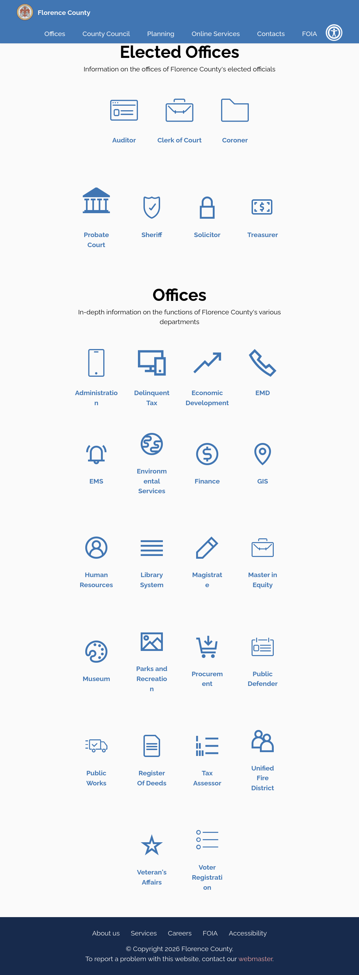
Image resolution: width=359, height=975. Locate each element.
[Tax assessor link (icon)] (207, 746)
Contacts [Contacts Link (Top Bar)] (271, 33)
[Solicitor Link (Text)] (207, 234)
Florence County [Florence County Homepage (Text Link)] (64, 12)
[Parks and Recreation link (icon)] (151, 641)
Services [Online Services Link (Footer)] (144, 933)
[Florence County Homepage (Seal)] (25, 12)
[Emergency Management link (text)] (262, 393)
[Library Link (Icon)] (151, 548)
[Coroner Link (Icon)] (235, 110)
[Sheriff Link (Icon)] (151, 208)
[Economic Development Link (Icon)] (207, 363)
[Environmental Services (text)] (152, 481)
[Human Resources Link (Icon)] (96, 548)
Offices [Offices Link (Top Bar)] (54, 33)
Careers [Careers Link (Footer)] (180, 933)
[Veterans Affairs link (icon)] (151, 845)
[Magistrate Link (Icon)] (207, 548)
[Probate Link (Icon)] (96, 207)
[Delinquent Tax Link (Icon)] (152, 363)
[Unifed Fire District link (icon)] (262, 741)
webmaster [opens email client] (255, 959)
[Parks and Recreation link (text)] (151, 679)
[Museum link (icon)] (96, 652)
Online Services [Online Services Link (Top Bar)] (216, 33)
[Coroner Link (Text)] (235, 140)
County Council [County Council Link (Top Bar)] (106, 33)
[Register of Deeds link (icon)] (151, 746)
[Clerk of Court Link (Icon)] (179, 110)
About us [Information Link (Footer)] (106, 933)
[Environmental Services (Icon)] (151, 444)
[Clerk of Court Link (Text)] (179, 140)
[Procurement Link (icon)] (207, 647)
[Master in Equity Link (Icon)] (262, 548)
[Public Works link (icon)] (96, 746)
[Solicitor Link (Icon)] (207, 208)
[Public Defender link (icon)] (262, 647)
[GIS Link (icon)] (262, 454)
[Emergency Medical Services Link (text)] (96, 481)
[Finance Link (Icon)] (207, 454)
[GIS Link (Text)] (262, 481)
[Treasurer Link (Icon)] (262, 208)
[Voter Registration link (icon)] (207, 840)
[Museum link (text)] (96, 678)
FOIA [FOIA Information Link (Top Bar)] (309, 33)
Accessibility (248, 933)
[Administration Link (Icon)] (96, 363)
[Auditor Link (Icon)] (124, 110)
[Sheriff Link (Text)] (151, 234)
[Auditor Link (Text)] (124, 140)
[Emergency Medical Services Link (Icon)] (96, 454)
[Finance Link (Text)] (207, 481)
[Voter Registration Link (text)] (207, 877)
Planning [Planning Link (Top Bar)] (160, 33)
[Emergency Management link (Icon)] (262, 363)
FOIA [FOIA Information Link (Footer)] (210, 933)
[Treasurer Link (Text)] (262, 234)
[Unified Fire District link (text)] (262, 778)
